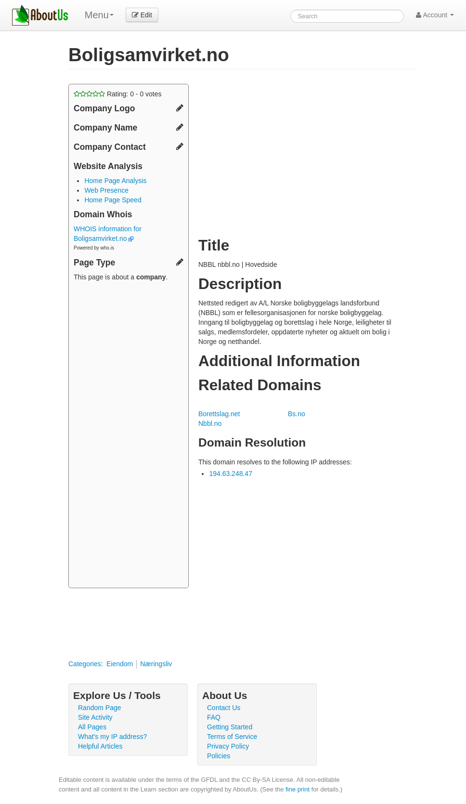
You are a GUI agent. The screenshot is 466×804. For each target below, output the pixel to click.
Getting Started (229, 727)
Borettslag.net (219, 414)
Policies (218, 756)
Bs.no (296, 414)
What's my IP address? (112, 736)
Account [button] (435, 15)
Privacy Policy (228, 746)
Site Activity (95, 717)
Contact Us (223, 708)
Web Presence (106, 190)
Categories (84, 664)
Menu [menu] (99, 15)
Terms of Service (232, 736)
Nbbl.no (209, 423)
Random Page (99, 708)
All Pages (92, 727)
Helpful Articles (100, 746)
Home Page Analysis (115, 181)
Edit (142, 15)
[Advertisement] (128, 435)
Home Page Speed (112, 200)
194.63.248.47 (230, 473)
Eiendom (119, 664)
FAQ (213, 717)
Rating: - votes (118, 94)
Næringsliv (156, 664)
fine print (297, 789)
